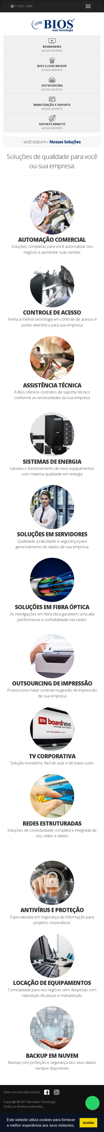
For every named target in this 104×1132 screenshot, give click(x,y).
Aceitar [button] (88, 1123)
